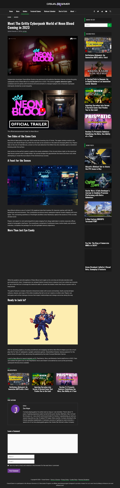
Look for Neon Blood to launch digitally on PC (22, 358)
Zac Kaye (25, 31)
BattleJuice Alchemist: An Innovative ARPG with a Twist (96, 56)
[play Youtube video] (43, 110)
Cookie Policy (73, 479)
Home (11, 11)
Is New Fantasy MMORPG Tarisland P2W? (94, 220)
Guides (25, 11)
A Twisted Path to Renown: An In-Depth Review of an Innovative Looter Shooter (97, 81)
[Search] (109, 25)
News (17, 11)
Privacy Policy (65, 479)
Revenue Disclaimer (84, 479)
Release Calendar (49, 11)
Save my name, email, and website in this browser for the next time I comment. (34, 465)
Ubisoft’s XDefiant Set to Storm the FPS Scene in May (97, 167)
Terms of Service (55, 479)
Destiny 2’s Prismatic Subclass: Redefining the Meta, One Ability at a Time (97, 133)
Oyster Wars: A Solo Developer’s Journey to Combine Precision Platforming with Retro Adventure (97, 193)
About (74, 11)
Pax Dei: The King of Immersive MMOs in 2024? (97, 244)
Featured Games (36, 11)
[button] (110, 11)
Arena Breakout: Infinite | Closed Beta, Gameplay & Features (98, 268)
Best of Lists (63, 11)
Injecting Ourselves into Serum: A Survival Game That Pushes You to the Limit (97, 107)
